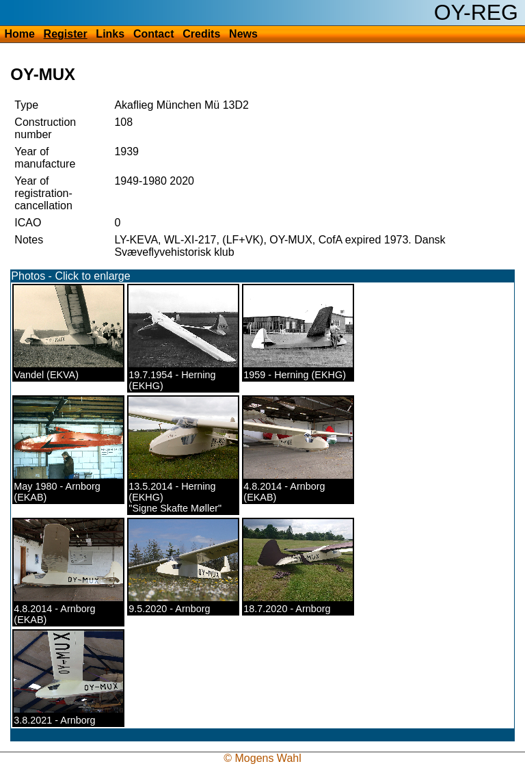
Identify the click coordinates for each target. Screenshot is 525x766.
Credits (201, 34)
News (243, 34)
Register (66, 34)
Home (19, 34)
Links (110, 34)
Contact (153, 34)
